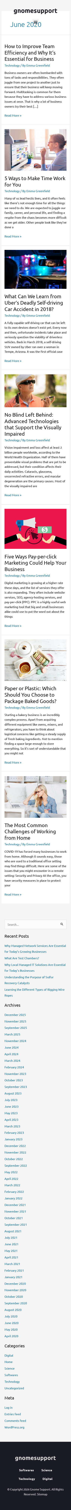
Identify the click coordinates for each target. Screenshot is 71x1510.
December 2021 (15, 1205)
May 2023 (11, 1113)
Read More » (12, 115)
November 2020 (15, 1290)
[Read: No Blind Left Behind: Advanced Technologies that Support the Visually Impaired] (35, 390)
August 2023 (13, 1093)
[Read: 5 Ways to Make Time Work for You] (35, 149)
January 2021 (13, 1277)
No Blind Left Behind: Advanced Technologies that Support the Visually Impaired (32, 424)
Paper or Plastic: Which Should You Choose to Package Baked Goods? (30, 694)
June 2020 (11, 1323)
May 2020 (11, 1329)
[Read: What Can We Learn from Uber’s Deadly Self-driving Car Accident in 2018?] (35, 269)
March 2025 (12, 1034)
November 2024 (15, 1041)
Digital (8, 1355)
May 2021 (11, 1250)
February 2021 (14, 1270)
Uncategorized (14, 1388)
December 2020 (15, 1283)
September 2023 (15, 1086)
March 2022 (12, 1185)
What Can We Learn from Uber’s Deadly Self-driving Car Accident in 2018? (33, 302)
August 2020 (13, 1309)
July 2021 (10, 1237)
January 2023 (13, 1139)
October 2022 (13, 1159)
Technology (12, 65)
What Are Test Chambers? (21, 958)
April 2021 (11, 1257)
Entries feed (12, 1414)
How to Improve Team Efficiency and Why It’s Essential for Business (30, 52)
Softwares (11, 1375)
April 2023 (11, 1119)
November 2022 (15, 1152)
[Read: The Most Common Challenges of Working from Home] (35, 796)
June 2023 (11, 1106)
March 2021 (12, 1264)
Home (8, 1362)
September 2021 (15, 1224)
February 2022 (14, 1191)
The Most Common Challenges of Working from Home (30, 831)
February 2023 (14, 1132)
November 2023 (15, 1073)
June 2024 (11, 1047)
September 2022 (15, 1165)
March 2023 (12, 1126)
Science (9, 1368)
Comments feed (15, 1420)
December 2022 (15, 1145)
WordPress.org (14, 1427)
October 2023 (13, 1080)
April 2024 (11, 1054)
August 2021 (13, 1231)
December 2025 (15, 1014)
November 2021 (15, 1211)
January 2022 (13, 1198)
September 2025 (15, 1027)
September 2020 (15, 1303)
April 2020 (11, 1336)
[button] (35, 22)
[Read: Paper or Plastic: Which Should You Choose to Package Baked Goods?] (35, 659)
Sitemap (42, 1494)
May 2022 (11, 1172)
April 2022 (11, 1178)
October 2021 (13, 1218)
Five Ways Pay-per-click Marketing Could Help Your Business (35, 562)
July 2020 (10, 1316)
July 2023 (10, 1100)
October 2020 (13, 1296)
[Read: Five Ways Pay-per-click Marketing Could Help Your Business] (35, 528)
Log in (8, 1407)
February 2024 (14, 1067)
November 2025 (15, 1021)
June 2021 (11, 1244)
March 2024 (12, 1060)
